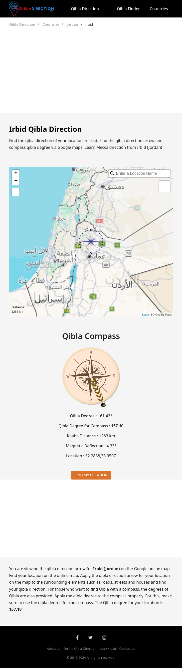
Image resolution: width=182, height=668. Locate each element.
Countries (159, 8)
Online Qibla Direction (80, 648)
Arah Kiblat (108, 648)
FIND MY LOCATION (91, 475)
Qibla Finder (128, 8)
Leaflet (146, 314)
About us (53, 648)
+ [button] (15, 173)
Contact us (127, 648)
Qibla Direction (85, 8)
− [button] (15, 181)
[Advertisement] (91, 74)
